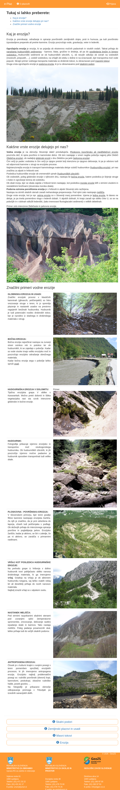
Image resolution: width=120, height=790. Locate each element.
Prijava (111, 4)
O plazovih (23, 4)
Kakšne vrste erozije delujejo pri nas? (31, 21)
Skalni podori (62, 721)
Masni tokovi (62, 735)
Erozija (62, 742)
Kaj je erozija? (19, 18)
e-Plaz (8, 3)
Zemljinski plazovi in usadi (62, 728)
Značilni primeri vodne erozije (27, 24)
